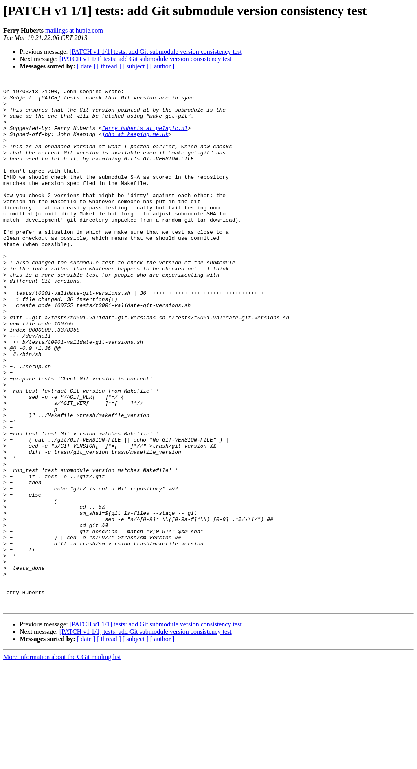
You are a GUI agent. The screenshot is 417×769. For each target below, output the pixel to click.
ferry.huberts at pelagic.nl (145, 137)
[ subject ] (136, 66)
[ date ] (86, 66)
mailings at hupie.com (74, 30)
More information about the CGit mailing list (62, 761)
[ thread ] (109, 66)
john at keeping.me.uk (135, 145)
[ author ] (162, 66)
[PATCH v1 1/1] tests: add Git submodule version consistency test (156, 51)
